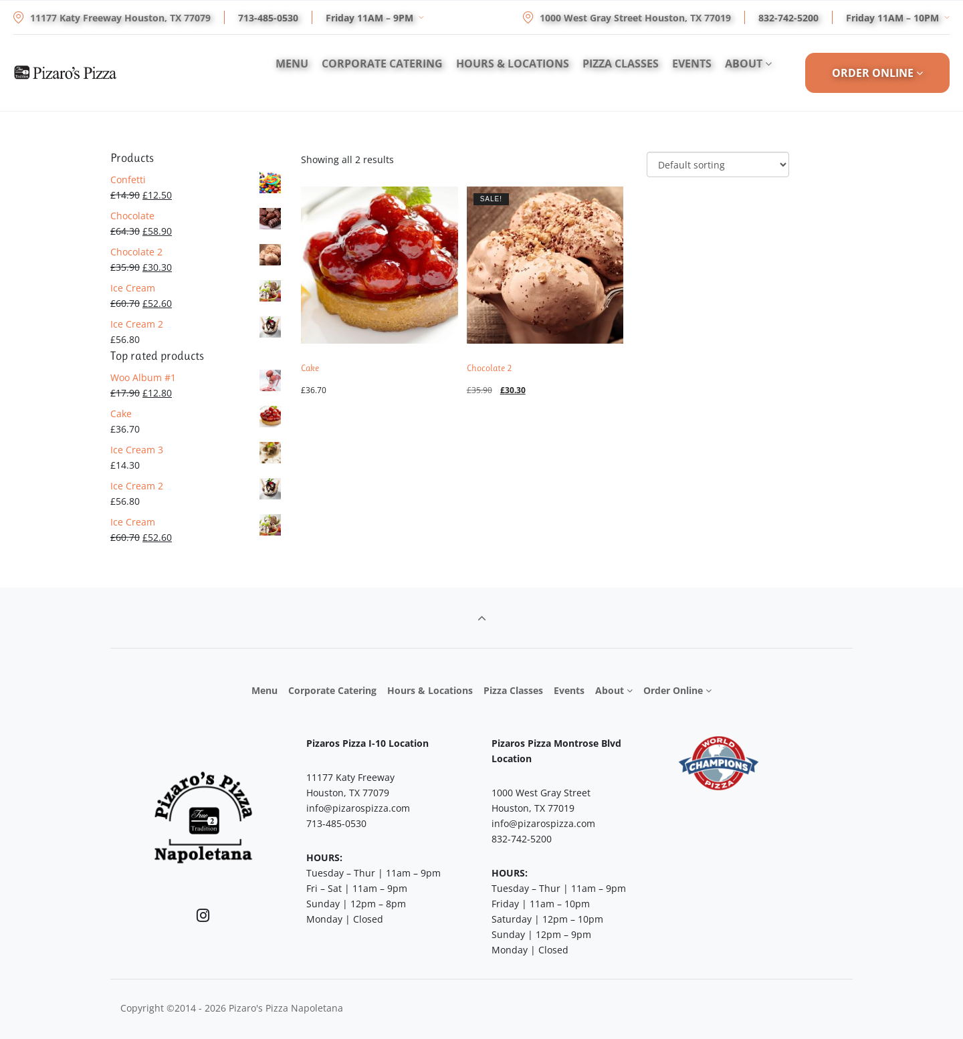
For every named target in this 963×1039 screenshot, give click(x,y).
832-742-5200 (788, 17)
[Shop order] (718, 164)
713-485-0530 (268, 17)
